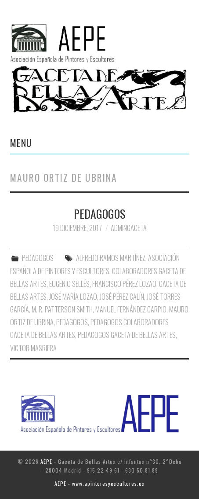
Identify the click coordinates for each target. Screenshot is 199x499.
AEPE (46, 461)
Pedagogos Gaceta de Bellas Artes (127, 335)
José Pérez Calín (122, 296)
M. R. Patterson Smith (62, 309)
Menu (21, 143)
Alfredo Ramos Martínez (110, 258)
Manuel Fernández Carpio (130, 309)
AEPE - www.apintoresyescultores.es (99, 483)
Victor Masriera (33, 348)
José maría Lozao (73, 296)
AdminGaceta (129, 228)
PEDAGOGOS (99, 213)
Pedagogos (72, 322)
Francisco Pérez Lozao (124, 284)
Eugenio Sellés (69, 284)
